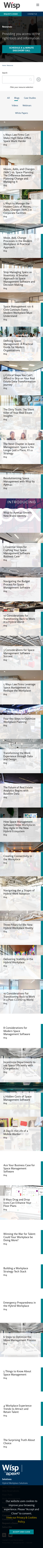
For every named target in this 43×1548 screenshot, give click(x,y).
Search (4, 73)
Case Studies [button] (30, 98)
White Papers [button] (21, 113)
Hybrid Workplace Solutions (15, 1483)
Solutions (6, 1479)
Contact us (32, 14)
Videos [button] (15, 105)
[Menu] (38, 5)
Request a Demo (11, 14)
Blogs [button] (16, 98)
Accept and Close (21, 1532)
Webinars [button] (27, 105)
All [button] (8, 98)
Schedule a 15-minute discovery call (21, 49)
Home (4, 65)
